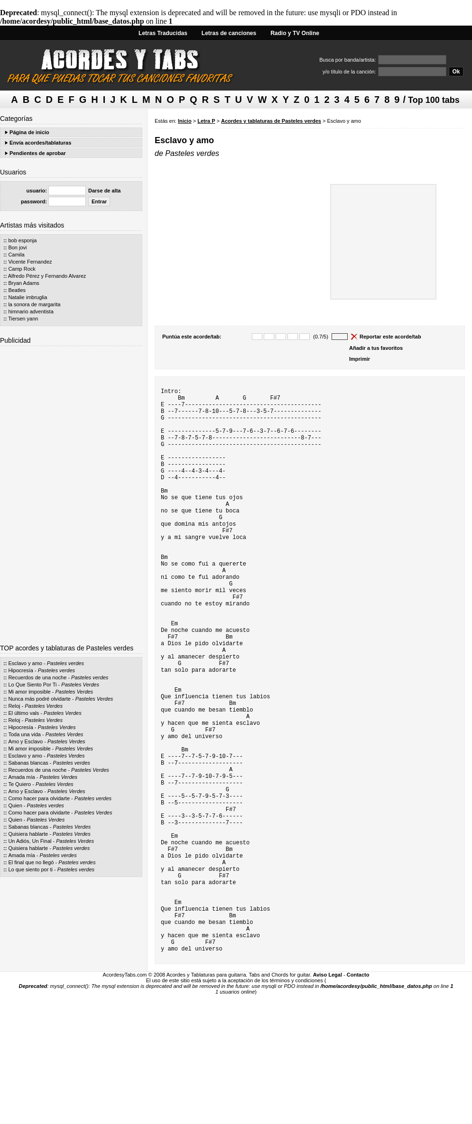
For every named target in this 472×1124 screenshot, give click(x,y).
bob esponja (22, 240)
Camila (16, 254)
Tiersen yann (23, 318)
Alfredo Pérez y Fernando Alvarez (47, 276)
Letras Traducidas (163, 33)
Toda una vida (24, 734)
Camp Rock (21, 269)
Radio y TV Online (294, 33)
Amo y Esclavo (25, 741)
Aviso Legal (327, 1095)
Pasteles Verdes (80, 684)
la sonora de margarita (34, 304)
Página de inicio (29, 132)
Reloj (14, 706)
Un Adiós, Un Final (29, 841)
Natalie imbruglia (27, 297)
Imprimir (359, 359)
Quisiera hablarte (28, 834)
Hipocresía (20, 670)
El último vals (23, 713)
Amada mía (21, 777)
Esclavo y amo (25, 663)
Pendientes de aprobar (37, 153)
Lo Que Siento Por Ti (32, 684)
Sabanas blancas (28, 763)
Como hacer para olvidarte (39, 798)
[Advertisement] (71, 491)
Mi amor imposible (29, 692)
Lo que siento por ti (30, 869)
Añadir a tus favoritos (376, 348)
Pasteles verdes (65, 663)
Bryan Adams (23, 283)
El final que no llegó (31, 862)
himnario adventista (30, 311)
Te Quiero (19, 784)
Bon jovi (17, 247)
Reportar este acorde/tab (390, 336)
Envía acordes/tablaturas (40, 143)
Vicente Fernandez (30, 262)
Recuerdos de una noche (37, 677)
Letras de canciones (229, 33)
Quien (15, 805)
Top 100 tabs (434, 100)
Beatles (17, 290)
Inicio (185, 121)
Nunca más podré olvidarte (39, 699)
